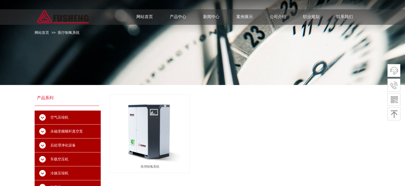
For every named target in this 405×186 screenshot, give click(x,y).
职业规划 (311, 16)
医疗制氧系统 (69, 32)
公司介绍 (278, 16)
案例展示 (244, 16)
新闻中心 (211, 16)
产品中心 (178, 16)
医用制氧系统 (150, 166)
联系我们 (344, 16)
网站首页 (42, 32)
